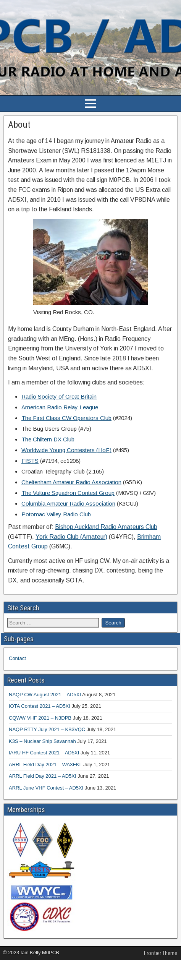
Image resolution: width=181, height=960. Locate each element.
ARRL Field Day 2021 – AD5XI (42, 776)
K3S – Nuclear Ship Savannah (42, 741)
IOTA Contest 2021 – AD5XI (39, 706)
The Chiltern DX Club (47, 439)
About (19, 124)
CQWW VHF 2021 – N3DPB (40, 718)
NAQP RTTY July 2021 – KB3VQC (47, 729)
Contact (17, 658)
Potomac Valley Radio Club (56, 514)
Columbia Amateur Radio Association (68, 503)
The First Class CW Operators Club (66, 418)
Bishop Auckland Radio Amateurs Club (106, 527)
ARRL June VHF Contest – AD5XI (46, 788)
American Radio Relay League (59, 407)
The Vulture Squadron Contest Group (68, 493)
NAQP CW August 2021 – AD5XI (45, 694)
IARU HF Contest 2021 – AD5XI (44, 753)
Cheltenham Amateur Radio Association (71, 482)
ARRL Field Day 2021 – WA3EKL (45, 764)
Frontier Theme (160, 953)
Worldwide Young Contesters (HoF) (66, 450)
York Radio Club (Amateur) (71, 537)
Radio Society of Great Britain (59, 396)
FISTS (30, 460)
